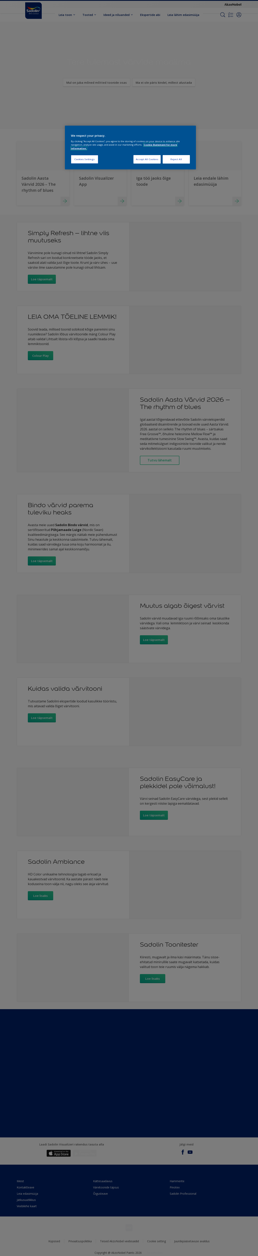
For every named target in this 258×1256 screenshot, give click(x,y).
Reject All (176, 159)
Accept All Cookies (147, 159)
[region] (130, 147)
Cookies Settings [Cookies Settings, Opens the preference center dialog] (84, 159)
